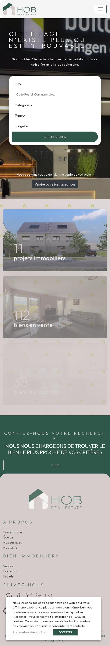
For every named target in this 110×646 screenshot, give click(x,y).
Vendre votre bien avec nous (55, 184)
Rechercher (55, 137)
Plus (55, 465)
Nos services (12, 542)
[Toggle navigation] (101, 9)
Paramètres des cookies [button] (30, 632)
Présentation (12, 532)
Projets (8, 576)
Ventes (8, 566)
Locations (10, 571)
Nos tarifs (10, 547)
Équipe (8, 537)
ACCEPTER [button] (65, 632)
